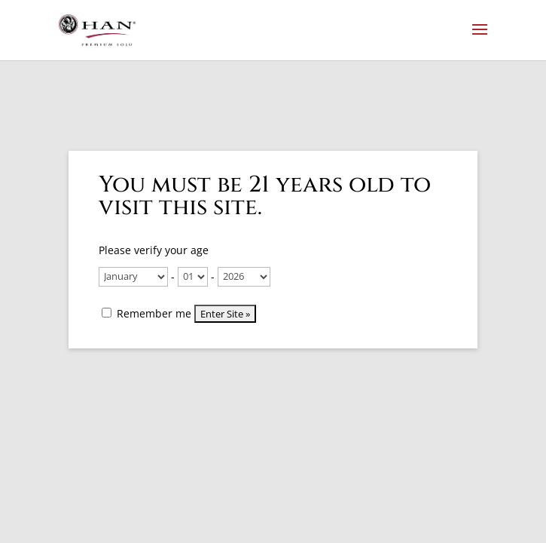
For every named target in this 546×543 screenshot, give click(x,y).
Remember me (146, 313)
